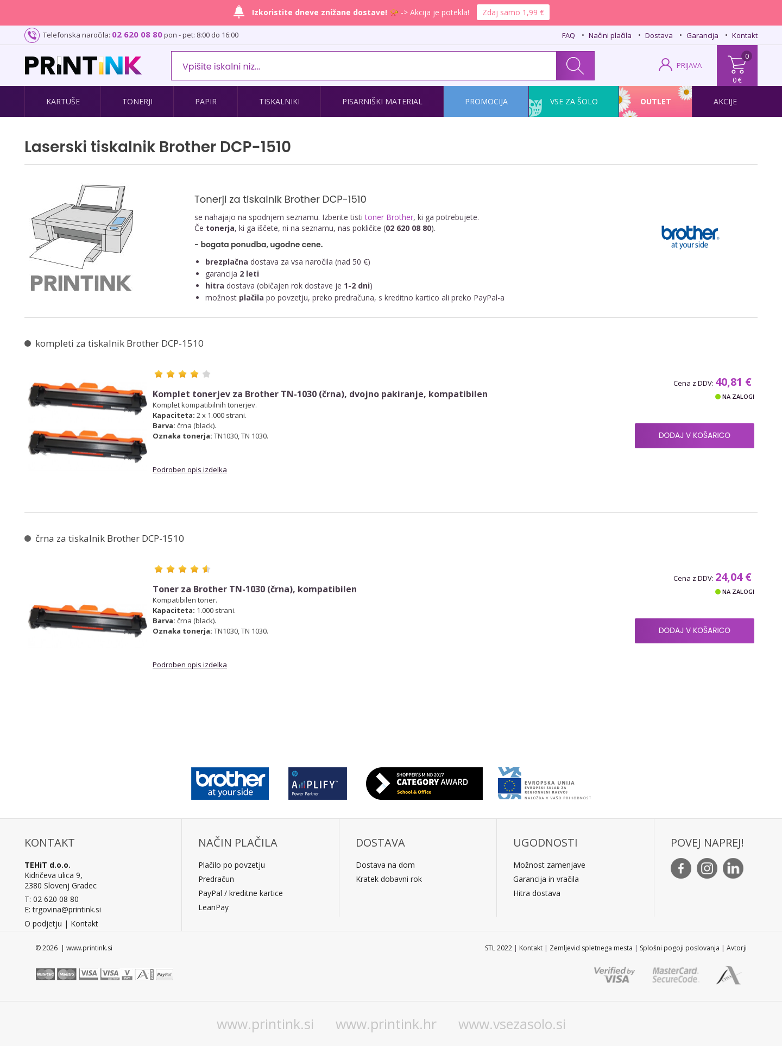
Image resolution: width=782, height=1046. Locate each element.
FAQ (568, 35)
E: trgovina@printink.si (62, 909)
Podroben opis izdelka (190, 469)
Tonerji (137, 101)
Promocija (486, 101)
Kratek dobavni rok (389, 879)
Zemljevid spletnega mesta (591, 948)
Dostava (659, 35)
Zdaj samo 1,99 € (513, 12)
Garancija (702, 35)
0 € (737, 80)
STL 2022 (498, 948)
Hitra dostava (536, 893)
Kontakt (745, 35)
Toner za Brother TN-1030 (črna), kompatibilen (255, 589)
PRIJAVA (689, 65)
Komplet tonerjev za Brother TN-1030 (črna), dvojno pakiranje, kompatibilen (320, 394)
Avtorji (737, 948)
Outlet (655, 101)
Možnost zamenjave (549, 865)
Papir (206, 101)
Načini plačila (610, 35)
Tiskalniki (279, 101)
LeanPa (211, 907)
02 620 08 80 (137, 34)
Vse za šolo (574, 101)
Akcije (725, 101)
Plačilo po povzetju (231, 865)
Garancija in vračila (546, 879)
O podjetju (43, 923)
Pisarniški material (382, 101)
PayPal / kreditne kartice (240, 893)
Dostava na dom (385, 865)
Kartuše (63, 101)
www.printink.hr (386, 1023)
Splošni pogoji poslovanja (680, 948)
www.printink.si (265, 1023)
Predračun (216, 879)
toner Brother (389, 217)
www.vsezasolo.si (512, 1023)
